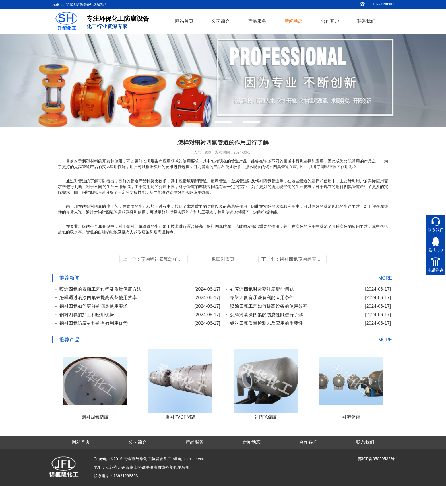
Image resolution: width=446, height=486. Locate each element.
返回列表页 (223, 259)
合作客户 (330, 21)
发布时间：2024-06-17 (234, 152)
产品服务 (257, 21)
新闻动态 (293, 21)
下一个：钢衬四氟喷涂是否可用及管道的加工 (294, 259)
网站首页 (184, 21)
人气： (202, 152)
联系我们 (366, 21)
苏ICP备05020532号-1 (378, 458)
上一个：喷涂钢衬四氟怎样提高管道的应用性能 (155, 259)
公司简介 (221, 21)
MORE (385, 278)
